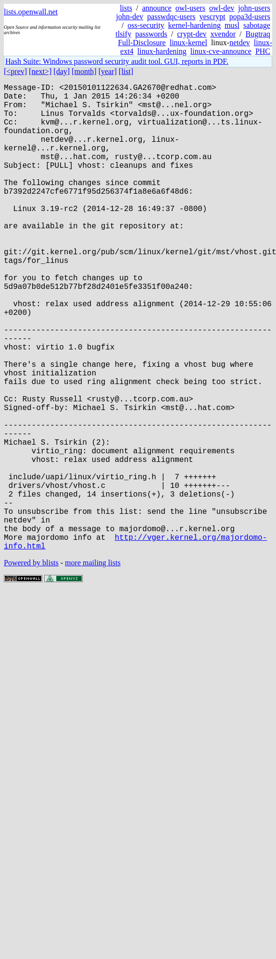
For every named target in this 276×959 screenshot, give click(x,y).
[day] (61, 71)
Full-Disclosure (142, 42)
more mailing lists (93, 666)
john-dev (129, 16)
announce (156, 8)
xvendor (223, 34)
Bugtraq (257, 34)
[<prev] (15, 71)
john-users (254, 8)
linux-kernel (188, 42)
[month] (84, 71)
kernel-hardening (194, 25)
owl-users (190, 8)
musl (232, 25)
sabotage (256, 25)
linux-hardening (162, 51)
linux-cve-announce (220, 51)
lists (126, 8)
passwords (151, 34)
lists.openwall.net (31, 12)
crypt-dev (191, 34)
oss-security (145, 25)
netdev (239, 42)
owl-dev (221, 8)
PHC (262, 51)
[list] (126, 71)
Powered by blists (31, 666)
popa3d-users (249, 16)
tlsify (123, 34)
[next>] (40, 71)
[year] (108, 71)
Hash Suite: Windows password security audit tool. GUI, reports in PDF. (116, 61)
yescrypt (212, 16)
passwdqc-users (171, 16)
